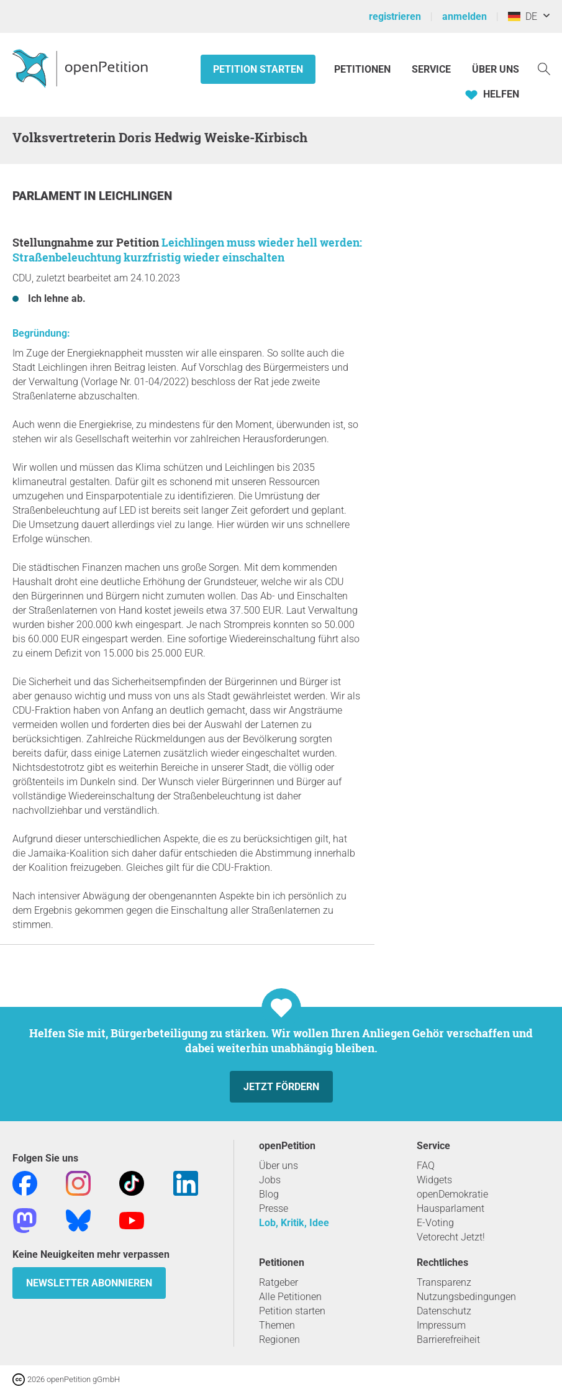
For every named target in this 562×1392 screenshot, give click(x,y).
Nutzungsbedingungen (466, 1297)
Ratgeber (278, 1282)
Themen (277, 1325)
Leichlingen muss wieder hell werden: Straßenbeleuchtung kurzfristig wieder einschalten (187, 250)
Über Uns (495, 69)
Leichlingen (135, 196)
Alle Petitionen (290, 1297)
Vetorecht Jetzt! (451, 1237)
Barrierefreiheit (448, 1339)
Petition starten (258, 69)
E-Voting (435, 1223)
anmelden (464, 16)
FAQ (426, 1165)
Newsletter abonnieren (89, 1283)
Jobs (270, 1180)
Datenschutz (444, 1311)
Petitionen (363, 69)
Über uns (278, 1165)
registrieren (395, 16)
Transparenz (444, 1282)
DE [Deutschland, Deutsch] (522, 16)
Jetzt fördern (281, 1087)
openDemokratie (452, 1194)
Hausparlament (450, 1208)
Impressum (441, 1325)
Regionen (279, 1339)
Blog (269, 1194)
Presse (273, 1208)
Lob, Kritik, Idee (294, 1223)
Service (431, 69)
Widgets (434, 1180)
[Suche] (544, 68)
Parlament (48, 196)
